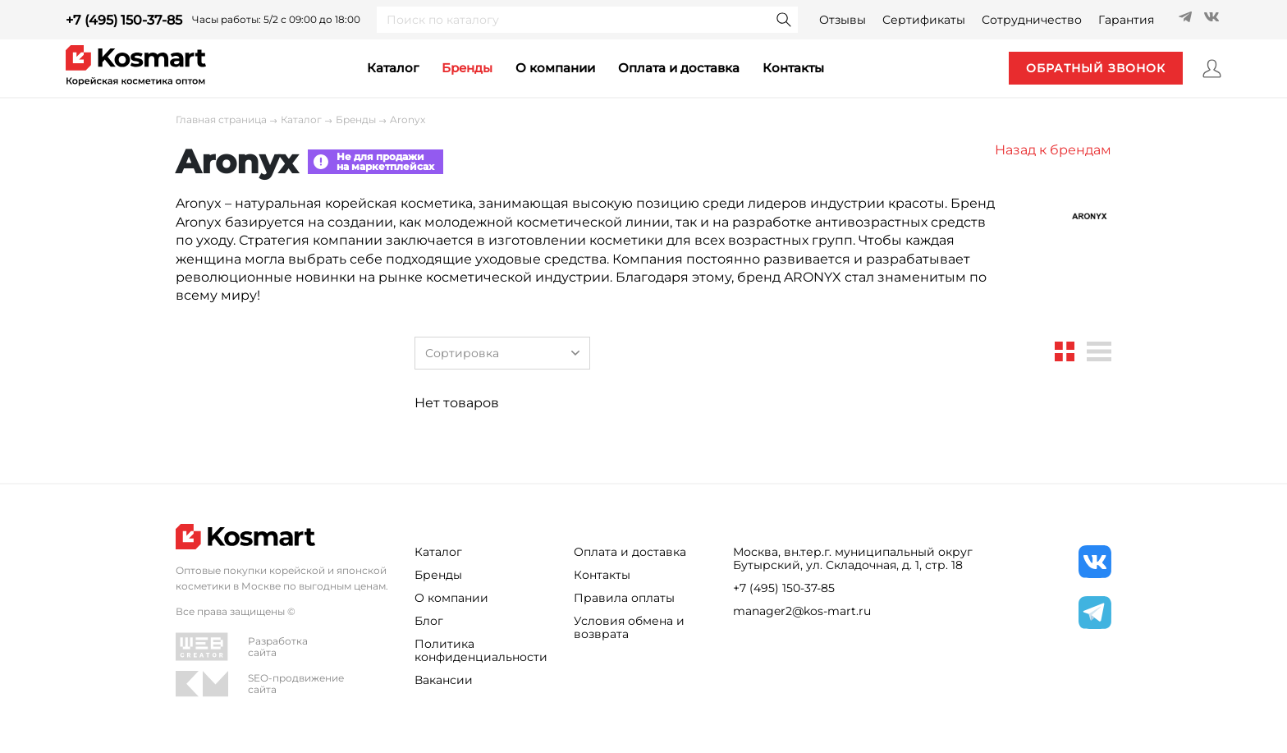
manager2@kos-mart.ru (802, 611)
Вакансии (443, 679)
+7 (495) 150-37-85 (124, 20)
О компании (555, 68)
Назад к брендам (1053, 150)
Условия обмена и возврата (629, 627)
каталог (393, 68)
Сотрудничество (1032, 19)
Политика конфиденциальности (480, 650)
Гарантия (1126, 19)
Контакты (602, 574)
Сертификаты (923, 19)
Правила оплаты (624, 597)
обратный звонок (1096, 68)
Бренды (467, 68)
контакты (793, 68)
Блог (428, 620)
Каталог (301, 119)
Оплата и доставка (679, 68)
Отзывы (842, 19)
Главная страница (221, 119)
